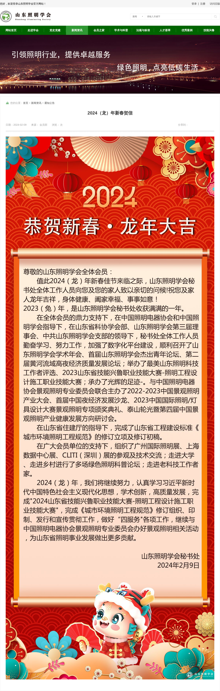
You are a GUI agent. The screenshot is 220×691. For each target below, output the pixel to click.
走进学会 (32, 30)
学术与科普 (121, 30)
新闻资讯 (77, 30)
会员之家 (99, 30)
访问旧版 (215, 3)
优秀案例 (187, 30)
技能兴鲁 (208, 30)
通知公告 (49, 102)
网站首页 (11, 30)
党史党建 (55, 30)
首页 (25, 102)
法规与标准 (143, 30)
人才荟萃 (165, 30)
